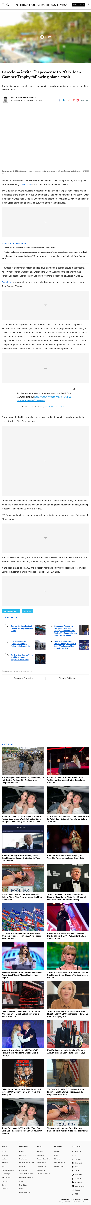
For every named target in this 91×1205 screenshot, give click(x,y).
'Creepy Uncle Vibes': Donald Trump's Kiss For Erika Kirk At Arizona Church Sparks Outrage (21, 1052)
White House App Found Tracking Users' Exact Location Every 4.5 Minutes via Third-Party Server (21, 858)
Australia (57, 1151)
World (4, 1151)
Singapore (57, 1159)
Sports (4, 1185)
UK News (5, 1155)
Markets (4, 1159)
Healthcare (23, 1159)
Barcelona (6, 282)
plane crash (25, 184)
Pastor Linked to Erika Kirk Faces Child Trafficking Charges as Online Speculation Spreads (66, 780)
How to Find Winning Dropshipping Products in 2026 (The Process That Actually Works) (65, 645)
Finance (22, 1166)
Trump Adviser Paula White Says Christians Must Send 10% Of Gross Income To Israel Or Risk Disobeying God (67, 1014)
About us (40, 1151)
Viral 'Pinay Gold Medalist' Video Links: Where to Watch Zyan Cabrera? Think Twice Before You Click (68, 819)
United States (59, 1166)
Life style (5, 1181)
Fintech (21, 1189)
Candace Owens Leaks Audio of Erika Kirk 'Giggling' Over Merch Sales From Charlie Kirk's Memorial (21, 1014)
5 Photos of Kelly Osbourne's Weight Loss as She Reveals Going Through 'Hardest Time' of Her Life (67, 975)
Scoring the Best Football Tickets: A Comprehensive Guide (22, 628)
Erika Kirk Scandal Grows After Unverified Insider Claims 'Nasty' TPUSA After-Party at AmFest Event (66, 936)
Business (5, 1162)
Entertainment (6, 1177)
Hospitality (22, 1155)
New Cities (23, 1185)
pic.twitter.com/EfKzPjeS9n (31, 400)
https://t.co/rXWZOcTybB (47, 397)
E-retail (21, 1151)
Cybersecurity (24, 1170)
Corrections (41, 1170)
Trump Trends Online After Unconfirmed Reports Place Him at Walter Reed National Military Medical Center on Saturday (66, 897)
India (56, 1155)
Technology (6, 1174)
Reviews (5, 1189)
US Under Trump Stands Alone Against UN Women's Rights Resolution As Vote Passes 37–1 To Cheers (21, 936)
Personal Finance (8, 1170)
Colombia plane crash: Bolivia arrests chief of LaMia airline (30, 248)
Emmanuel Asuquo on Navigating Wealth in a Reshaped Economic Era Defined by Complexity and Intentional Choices (65, 631)
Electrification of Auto (26, 1162)
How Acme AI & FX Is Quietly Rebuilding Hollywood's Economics (20, 643)
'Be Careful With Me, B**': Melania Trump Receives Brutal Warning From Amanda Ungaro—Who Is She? (65, 1092)
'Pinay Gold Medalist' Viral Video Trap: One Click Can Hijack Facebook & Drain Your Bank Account (22, 1130)
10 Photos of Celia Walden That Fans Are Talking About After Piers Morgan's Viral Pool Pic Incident (22, 897)
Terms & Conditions (43, 1159)
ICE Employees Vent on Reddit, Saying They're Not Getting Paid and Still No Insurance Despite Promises (23, 780)
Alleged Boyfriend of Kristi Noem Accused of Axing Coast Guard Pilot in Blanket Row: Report (22, 975)
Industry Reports (25, 1192)
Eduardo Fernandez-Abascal (24, 97)
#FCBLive (66, 397)
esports (21, 1181)
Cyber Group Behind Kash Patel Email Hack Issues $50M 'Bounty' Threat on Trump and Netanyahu (21, 1092)
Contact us (40, 1155)
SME (3, 1166)
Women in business (26, 1177)
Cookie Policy (41, 1166)
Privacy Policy (41, 1162)
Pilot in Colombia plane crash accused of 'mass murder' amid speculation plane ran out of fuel (45, 252)
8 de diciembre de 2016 (54, 407)
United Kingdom (59, 1162)
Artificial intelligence (26, 1174)
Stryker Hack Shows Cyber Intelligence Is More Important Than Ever (22, 657)
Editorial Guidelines (67, 678)
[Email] (82, 100)
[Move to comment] (87, 100)
